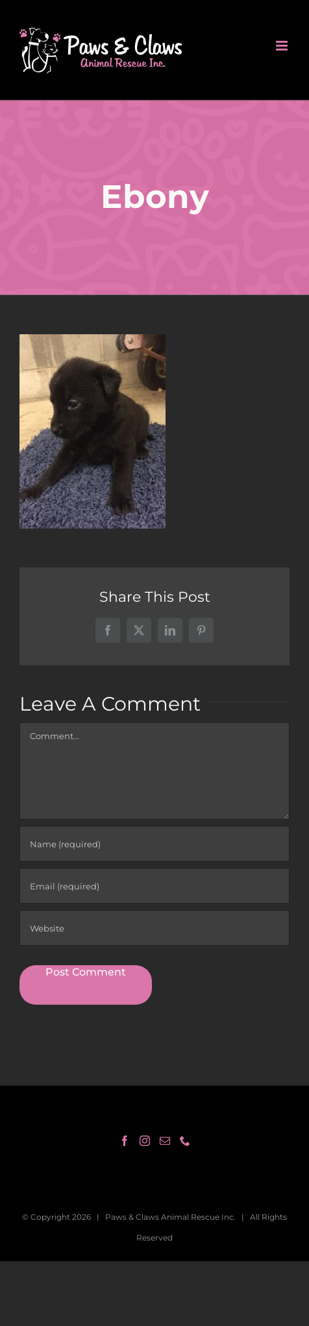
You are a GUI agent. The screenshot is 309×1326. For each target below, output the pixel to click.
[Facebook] (124, 1141)
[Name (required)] (154, 844)
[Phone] (185, 1141)
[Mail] (165, 1141)
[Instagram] (145, 1141)
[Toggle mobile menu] (283, 45)
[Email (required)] (154, 886)
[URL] (154, 928)
